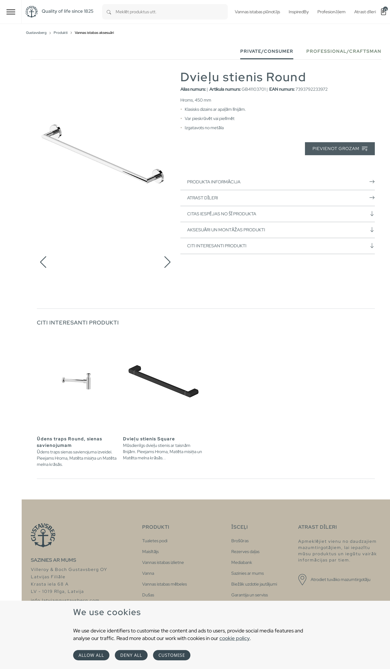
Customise (171, 655)
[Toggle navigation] (11, 12)
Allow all (91, 655)
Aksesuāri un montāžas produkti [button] (281, 230)
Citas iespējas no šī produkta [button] (281, 214)
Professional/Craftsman (343, 51)
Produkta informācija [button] (281, 182)
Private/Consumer (266, 51)
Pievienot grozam (340, 149)
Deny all (131, 655)
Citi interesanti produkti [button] (281, 246)
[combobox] (172, 11)
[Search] (109, 11)
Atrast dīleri (281, 198)
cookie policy (234, 638)
